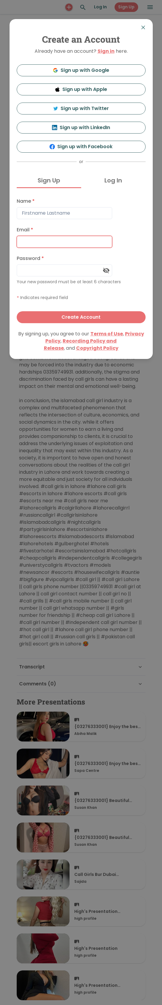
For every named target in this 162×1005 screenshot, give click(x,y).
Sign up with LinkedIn (81, 127)
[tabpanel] (81, 259)
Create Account (81, 317)
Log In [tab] (113, 180)
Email (25, 229)
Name (26, 201)
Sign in (106, 51)
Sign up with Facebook (81, 146)
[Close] (143, 27)
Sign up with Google (81, 70)
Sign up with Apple (81, 89)
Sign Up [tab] (49, 180)
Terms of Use (106, 333)
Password (30, 258)
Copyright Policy (97, 348)
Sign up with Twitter (81, 108)
